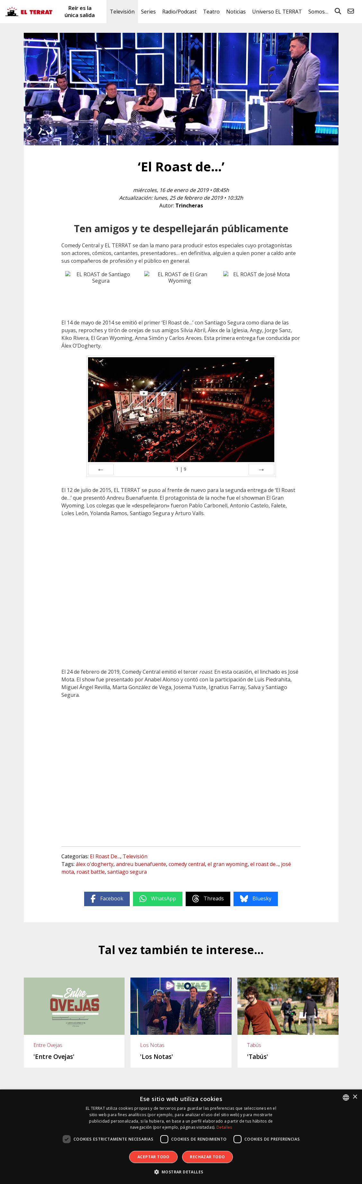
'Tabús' (257, 1056)
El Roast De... (105, 856)
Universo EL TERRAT (277, 11)
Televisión (122, 11)
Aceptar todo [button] (153, 1157)
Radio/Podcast (179, 11)
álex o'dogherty (94, 864)
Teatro (211, 11)
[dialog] (181, 1136)
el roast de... (264, 864)
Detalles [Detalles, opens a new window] (224, 1127)
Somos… (318, 11)
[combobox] (346, 1097)
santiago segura (127, 871)
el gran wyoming (227, 864)
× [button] (354, 1097)
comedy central (187, 864)
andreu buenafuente (141, 864)
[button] (181, 1172)
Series (148, 11)
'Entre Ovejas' (54, 1056)
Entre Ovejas (47, 1045)
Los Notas (152, 1045)
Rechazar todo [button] (207, 1157)
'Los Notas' (156, 1056)
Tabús (254, 1045)
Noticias (236, 11)
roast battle (90, 871)
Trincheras (189, 205)
